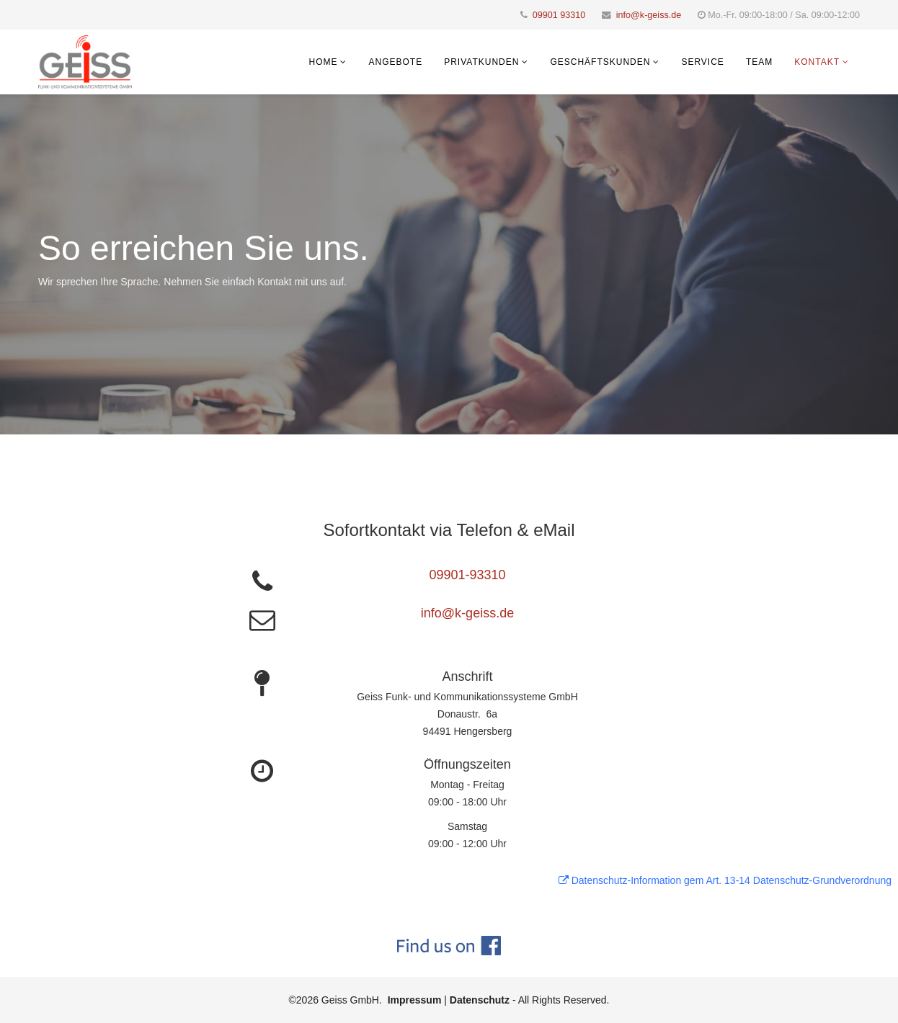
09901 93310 (559, 15)
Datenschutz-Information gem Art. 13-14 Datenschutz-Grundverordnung (725, 880)
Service (702, 62)
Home (322, 62)
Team (759, 62)
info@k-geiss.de (649, 15)
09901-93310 (467, 575)
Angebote (395, 62)
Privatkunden (481, 62)
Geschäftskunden (600, 62)
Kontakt (817, 62)
